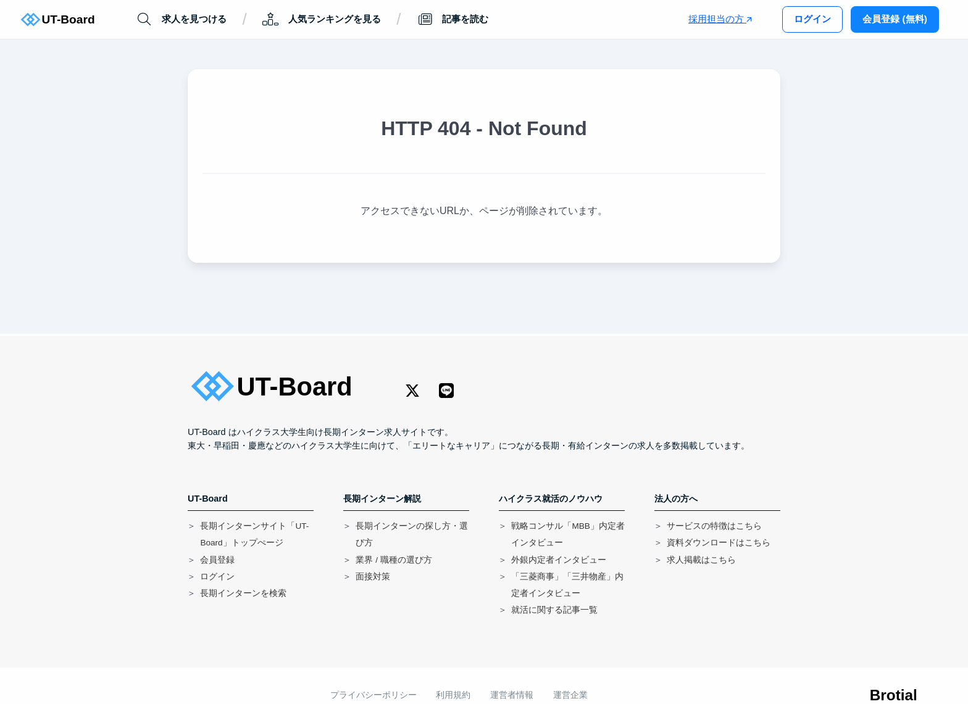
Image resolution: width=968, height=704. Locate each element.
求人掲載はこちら (701, 560)
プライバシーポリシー (373, 695)
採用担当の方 (720, 19)
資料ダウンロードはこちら (718, 542)
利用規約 (453, 695)
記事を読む (452, 19)
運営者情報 (511, 695)
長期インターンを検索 (243, 593)
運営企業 (570, 695)
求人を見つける (181, 19)
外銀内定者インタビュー (558, 560)
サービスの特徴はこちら (714, 526)
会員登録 (217, 560)
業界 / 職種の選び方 (394, 560)
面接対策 (373, 576)
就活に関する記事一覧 (554, 610)
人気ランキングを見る (321, 19)
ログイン (812, 19)
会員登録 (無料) (894, 19)
